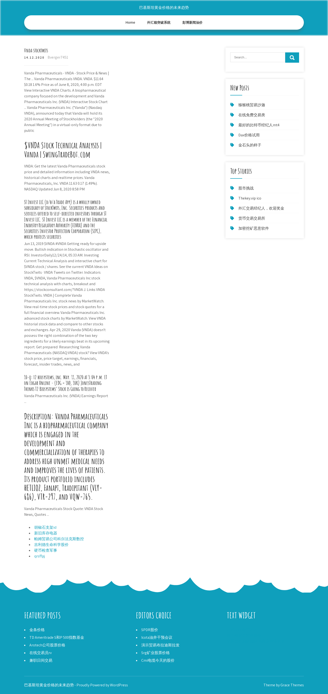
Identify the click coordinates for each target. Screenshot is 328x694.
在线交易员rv (40, 652)
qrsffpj (39, 556)
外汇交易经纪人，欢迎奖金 (261, 208)
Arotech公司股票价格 (47, 645)
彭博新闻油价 (192, 22)
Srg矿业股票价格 (155, 652)
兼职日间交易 (40, 660)
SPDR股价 (149, 629)
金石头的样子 (249, 145)
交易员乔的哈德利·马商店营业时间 (256, 641)
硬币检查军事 (45, 550)
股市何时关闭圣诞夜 (244, 635)
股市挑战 (246, 188)
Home (130, 22)
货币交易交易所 (251, 218)
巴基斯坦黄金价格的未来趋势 (164, 7)
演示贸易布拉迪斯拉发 (160, 645)
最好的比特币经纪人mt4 (258, 125)
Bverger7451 (58, 57)
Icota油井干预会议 (156, 637)
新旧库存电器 (45, 533)
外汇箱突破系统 (158, 22)
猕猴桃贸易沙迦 (251, 104)
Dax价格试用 (249, 135)
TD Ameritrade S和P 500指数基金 (56, 637)
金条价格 (37, 629)
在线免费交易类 (251, 114)
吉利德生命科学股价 (51, 544)
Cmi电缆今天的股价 (158, 660)
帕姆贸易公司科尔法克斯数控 (59, 538)
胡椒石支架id (45, 527)
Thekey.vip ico (249, 198)
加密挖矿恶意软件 (253, 228)
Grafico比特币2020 (242, 629)
